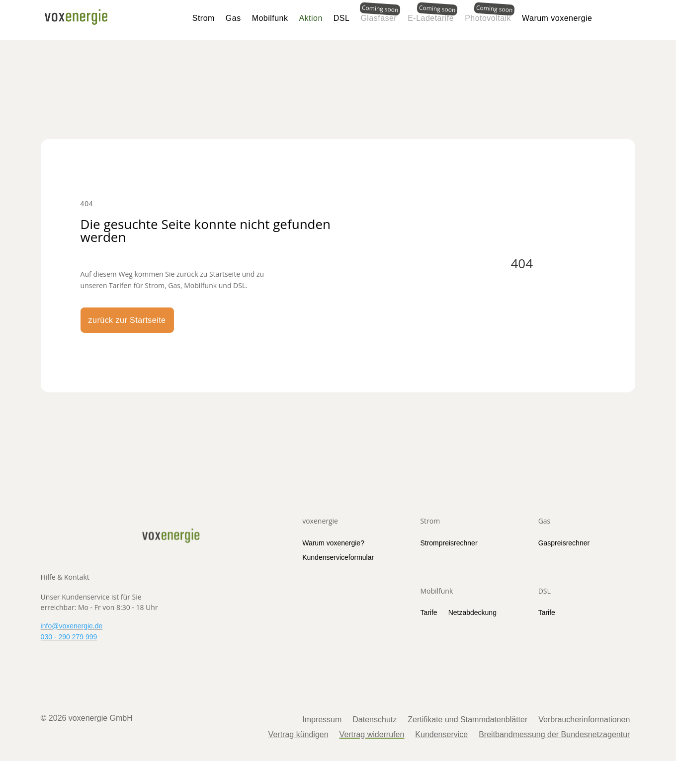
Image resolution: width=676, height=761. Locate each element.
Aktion (310, 18)
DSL (342, 18)
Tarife (428, 612)
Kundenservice (441, 735)
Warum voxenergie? (333, 543)
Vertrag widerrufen (372, 735)
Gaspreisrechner (564, 543)
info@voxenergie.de (72, 626)
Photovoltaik (488, 18)
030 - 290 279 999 (69, 637)
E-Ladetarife (431, 18)
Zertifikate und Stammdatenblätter (467, 720)
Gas (233, 18)
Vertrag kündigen (298, 735)
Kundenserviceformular (338, 557)
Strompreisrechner (448, 543)
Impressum (321, 720)
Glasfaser (378, 18)
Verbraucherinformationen (584, 720)
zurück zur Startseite (127, 320)
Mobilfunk (270, 18)
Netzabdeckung (472, 612)
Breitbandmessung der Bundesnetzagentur (554, 735)
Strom (203, 18)
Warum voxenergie (557, 18)
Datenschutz (374, 720)
